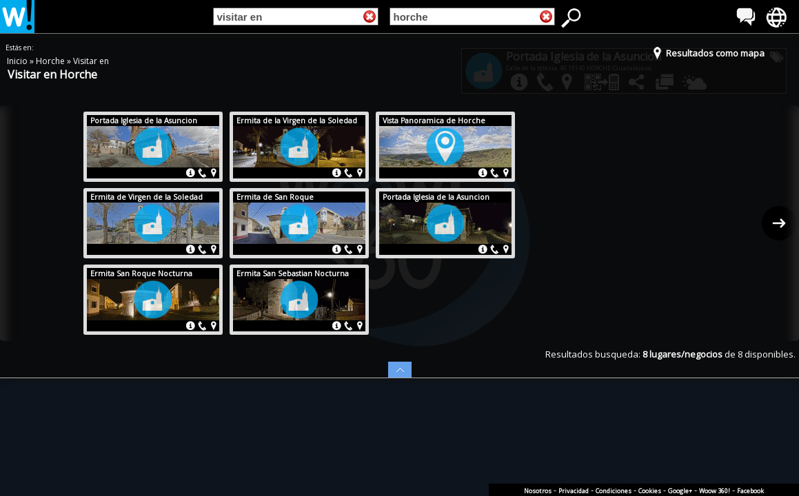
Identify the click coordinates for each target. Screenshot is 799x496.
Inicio (18, 61)
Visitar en (91, 61)
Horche (51, 61)
